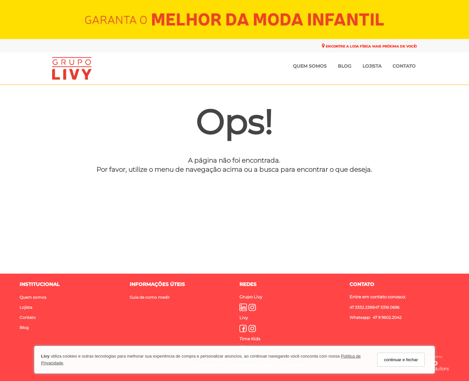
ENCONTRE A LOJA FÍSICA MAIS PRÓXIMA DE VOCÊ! (371, 46)
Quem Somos (310, 66)
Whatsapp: (360, 317)
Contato (404, 66)
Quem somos (33, 296)
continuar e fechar (401, 359)
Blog (344, 66)
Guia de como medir (150, 296)
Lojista (371, 66)
